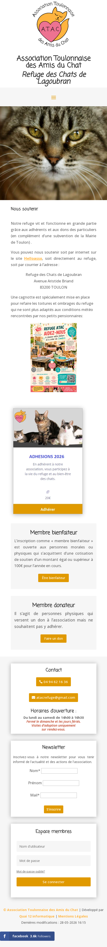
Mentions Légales (73, 916)
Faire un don (53, 638)
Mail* (35, 795)
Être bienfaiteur (53, 578)
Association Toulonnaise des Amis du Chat (42, 910)
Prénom (35, 782)
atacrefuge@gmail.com (55, 697)
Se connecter (53, 881)
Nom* (34, 770)
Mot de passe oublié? (31, 871)
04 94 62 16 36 (55, 681)
